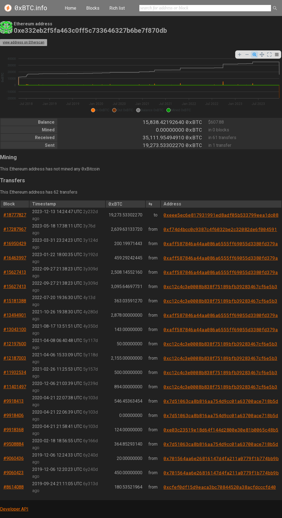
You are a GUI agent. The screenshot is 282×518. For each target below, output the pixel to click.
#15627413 (14, 272)
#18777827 (14, 215)
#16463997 (14, 258)
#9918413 (13, 401)
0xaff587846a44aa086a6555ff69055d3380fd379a (221, 243)
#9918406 (13, 415)
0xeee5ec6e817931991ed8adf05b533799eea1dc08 (221, 215)
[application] (141, 82)
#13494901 (14, 315)
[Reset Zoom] (269, 54)
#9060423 (13, 472)
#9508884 (13, 444)
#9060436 (13, 458)
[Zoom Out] (247, 54)
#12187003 (14, 358)
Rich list (117, 8)
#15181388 (14, 300)
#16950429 (14, 243)
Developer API (14, 509)
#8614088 (13, 487)
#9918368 (13, 429)
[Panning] (261, 54)
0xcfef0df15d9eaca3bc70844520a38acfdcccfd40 (220, 487)
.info (30, 8)
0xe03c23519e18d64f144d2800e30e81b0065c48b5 (221, 430)
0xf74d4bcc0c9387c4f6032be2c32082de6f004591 (220, 229)
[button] (100, 110)
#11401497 (14, 386)
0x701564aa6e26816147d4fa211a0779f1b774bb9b (221, 458)
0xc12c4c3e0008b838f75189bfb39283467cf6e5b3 (220, 286)
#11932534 (14, 372)
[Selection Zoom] (254, 54)
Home (70, 8)
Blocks (92, 8)
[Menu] (276, 54)
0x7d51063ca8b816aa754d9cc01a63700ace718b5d (221, 401)
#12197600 (14, 343)
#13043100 (14, 329)
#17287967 (14, 229)
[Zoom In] (239, 54)
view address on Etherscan (23, 42)
